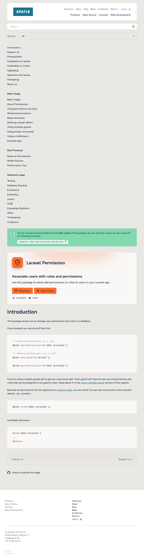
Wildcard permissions (19, 113)
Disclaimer (9, 553)
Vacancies (68, 9)
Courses (103, 14)
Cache (10, 199)
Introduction (13, 47)
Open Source (90, 14)
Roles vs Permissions (18, 156)
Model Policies (15, 160)
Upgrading (12, 70)
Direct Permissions (17, 104)
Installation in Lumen (18, 65)
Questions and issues (18, 74)
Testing (11, 180)
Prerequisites (14, 56)
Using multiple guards (19, 126)
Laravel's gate (64, 389)
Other (10, 212)
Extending (12, 194)
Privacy (8, 551)
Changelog (13, 79)
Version (11, 36)
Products (75, 14)
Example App (14, 140)
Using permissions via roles (22, 108)
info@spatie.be (12, 538)
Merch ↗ (114, 9)
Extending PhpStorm (18, 208)
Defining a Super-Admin (20, 122)
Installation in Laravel (18, 61)
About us (12, 84)
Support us (13, 51)
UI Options (13, 221)
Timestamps (14, 217)
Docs (93, 9)
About (78, 9)
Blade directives (16, 117)
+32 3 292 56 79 (12, 541)
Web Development (120, 14)
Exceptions (13, 189)
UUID (10, 203)
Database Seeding (17, 185)
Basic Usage (13, 99)
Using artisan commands (20, 131)
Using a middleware (18, 136)
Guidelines (103, 9)
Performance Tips (16, 165)
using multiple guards (92, 382)
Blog (86, 9)
